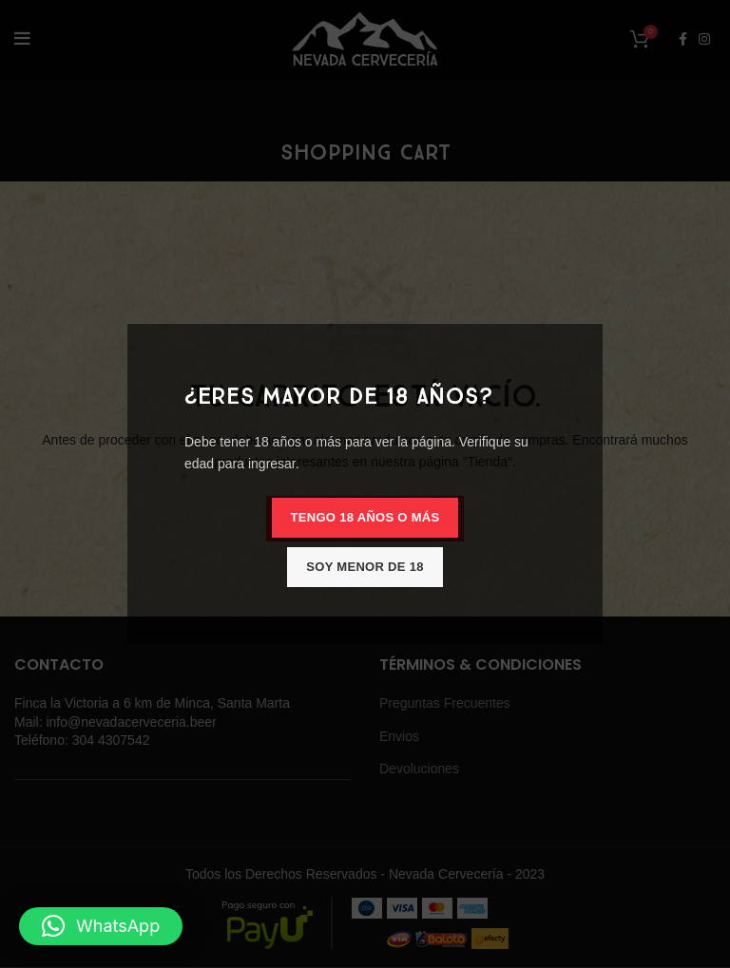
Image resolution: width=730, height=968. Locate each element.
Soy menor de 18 (364, 567)
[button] (100, 926)
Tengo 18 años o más (365, 517)
